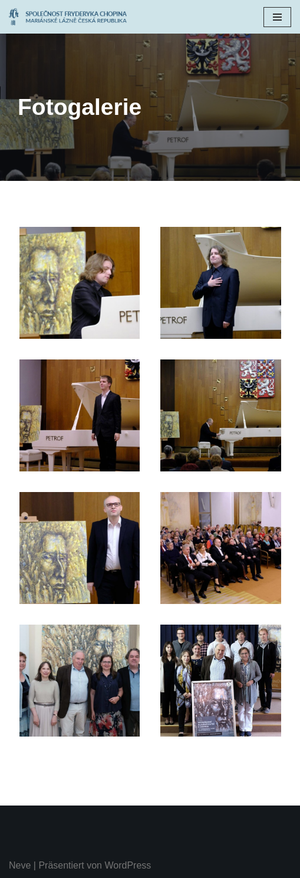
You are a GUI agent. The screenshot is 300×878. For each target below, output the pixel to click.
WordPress (127, 865)
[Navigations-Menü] (277, 17)
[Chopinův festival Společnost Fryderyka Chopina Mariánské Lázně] (71, 16)
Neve (20, 865)
